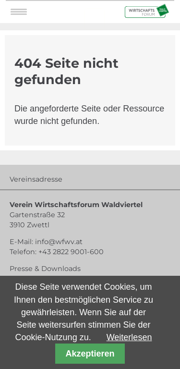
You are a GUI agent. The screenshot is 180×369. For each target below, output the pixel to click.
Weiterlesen (129, 337)
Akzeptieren (89, 353)
